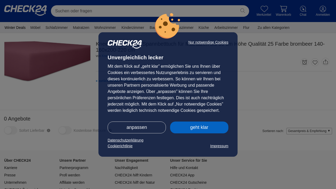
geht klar (199, 127)
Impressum (219, 146)
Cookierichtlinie (120, 146)
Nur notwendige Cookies (208, 42)
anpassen (137, 127)
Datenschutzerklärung (125, 140)
